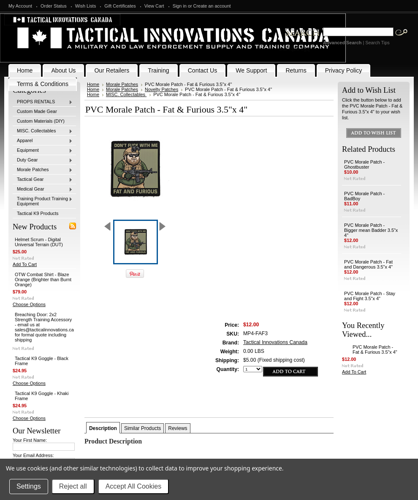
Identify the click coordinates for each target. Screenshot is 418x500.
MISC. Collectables (43, 131)
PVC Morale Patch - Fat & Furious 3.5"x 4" (375, 349)
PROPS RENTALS (43, 102)
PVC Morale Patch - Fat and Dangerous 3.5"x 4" (368, 264)
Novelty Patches (161, 89)
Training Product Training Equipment (43, 201)
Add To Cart (25, 264)
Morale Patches (43, 170)
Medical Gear (43, 189)
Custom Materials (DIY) (41, 121)
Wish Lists (85, 5)
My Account (20, 5)
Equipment (43, 150)
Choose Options (29, 304)
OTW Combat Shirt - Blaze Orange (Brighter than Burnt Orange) (43, 279)
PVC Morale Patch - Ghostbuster (364, 164)
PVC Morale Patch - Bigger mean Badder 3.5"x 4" (371, 230)
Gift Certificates (120, 5)
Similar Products (142, 428)
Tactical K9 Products (38, 213)
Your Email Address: (33, 455)
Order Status (54, 5)
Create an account (212, 5)
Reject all (73, 486)
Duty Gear (43, 160)
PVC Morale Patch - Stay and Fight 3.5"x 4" (369, 296)
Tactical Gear (43, 180)
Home (93, 84)
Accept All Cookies (134, 486)
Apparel (43, 141)
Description (103, 428)
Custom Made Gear (37, 111)
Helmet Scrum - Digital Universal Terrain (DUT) (39, 242)
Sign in (180, 5)
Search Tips (377, 42)
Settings (28, 486)
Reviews (177, 428)
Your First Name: (30, 440)
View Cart (154, 5)
